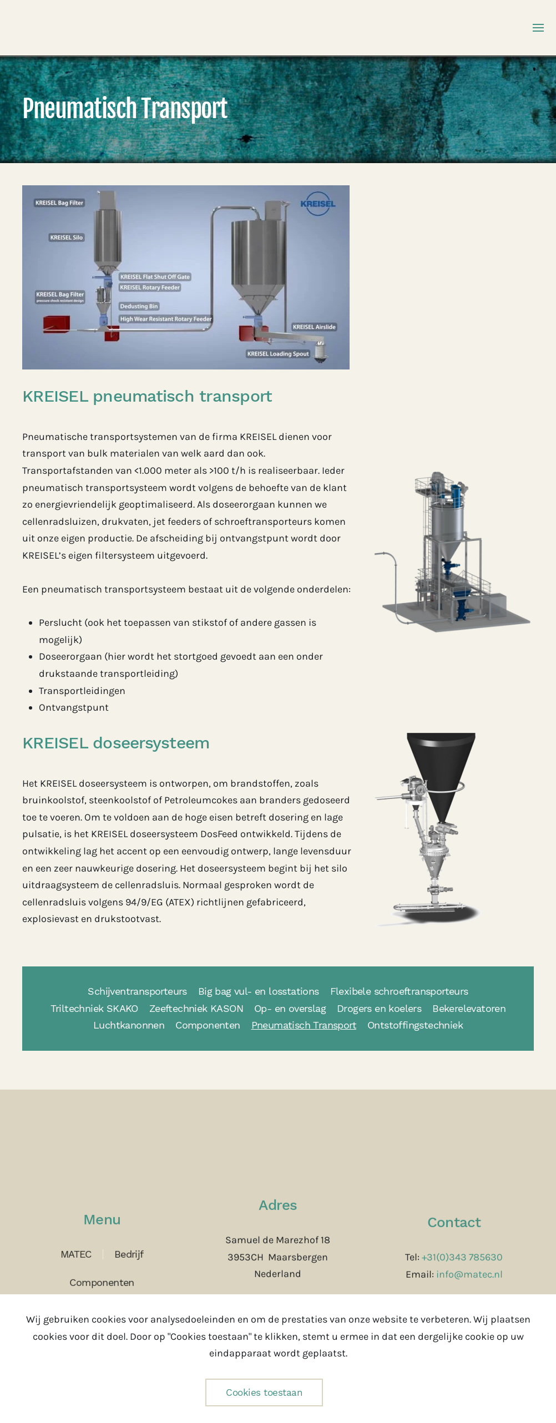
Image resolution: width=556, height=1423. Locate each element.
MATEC (76, 1253)
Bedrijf (129, 1253)
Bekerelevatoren (469, 1008)
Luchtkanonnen (128, 1025)
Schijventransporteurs (137, 991)
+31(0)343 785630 (462, 1256)
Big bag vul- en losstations (258, 991)
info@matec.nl (469, 1273)
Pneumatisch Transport (303, 1025)
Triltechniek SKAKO (94, 1008)
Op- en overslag (290, 1008)
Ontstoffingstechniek (415, 1025)
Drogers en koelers (379, 1008)
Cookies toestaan (264, 1392)
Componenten (207, 1025)
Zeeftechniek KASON (196, 1008)
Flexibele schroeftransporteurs (399, 991)
